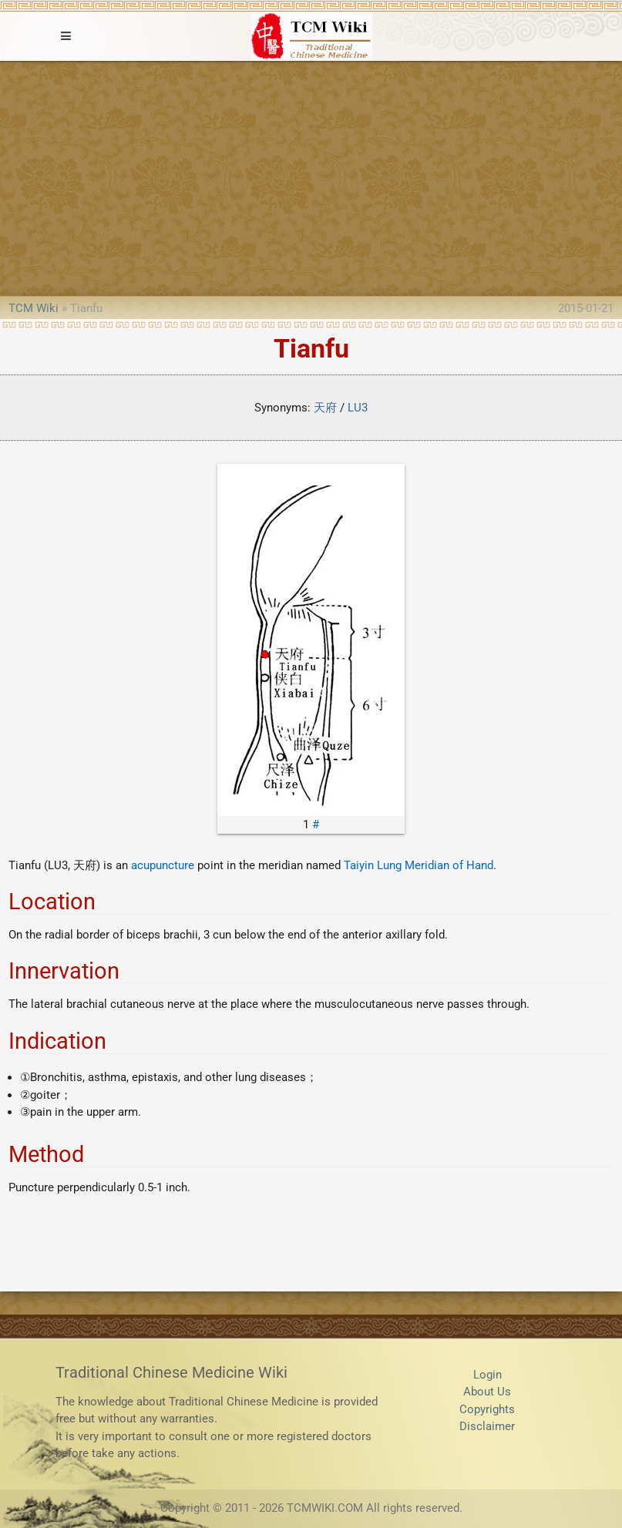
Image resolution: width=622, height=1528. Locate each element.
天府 (325, 408)
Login (487, 1375)
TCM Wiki (33, 308)
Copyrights (487, 1409)
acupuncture (162, 865)
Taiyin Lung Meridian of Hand (418, 865)
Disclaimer (487, 1426)
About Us (487, 1392)
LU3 (358, 408)
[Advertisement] (311, 176)
